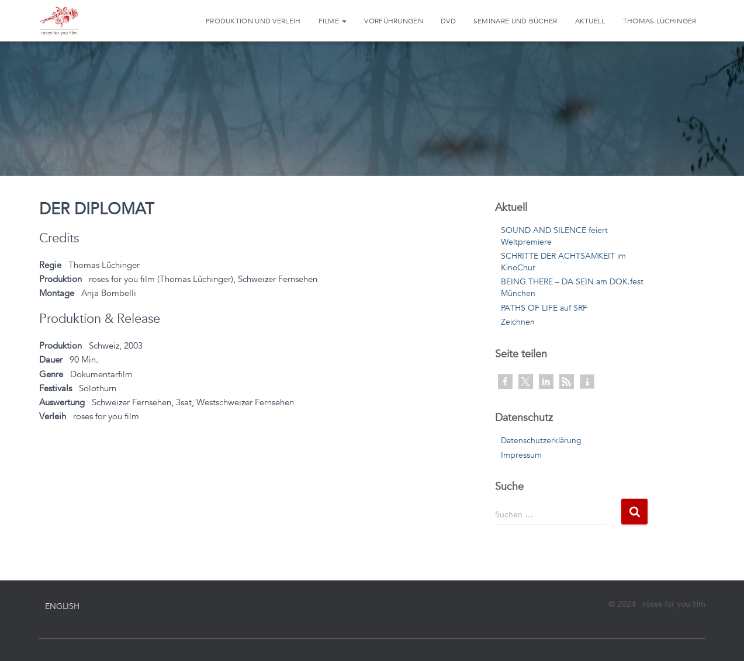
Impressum (521, 455)
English (62, 606)
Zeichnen (518, 322)
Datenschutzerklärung (541, 440)
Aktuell (590, 21)
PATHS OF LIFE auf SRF (544, 308)
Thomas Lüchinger (660, 21)
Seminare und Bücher (515, 21)
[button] (505, 381)
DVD (448, 21)
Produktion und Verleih (253, 21)
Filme (333, 21)
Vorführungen (393, 21)
